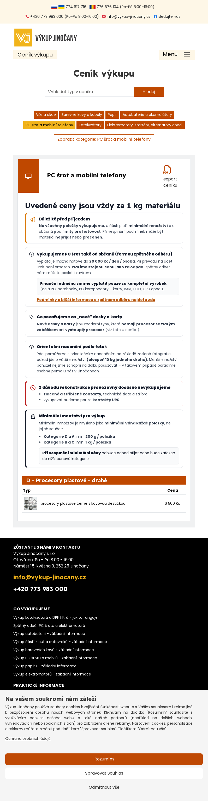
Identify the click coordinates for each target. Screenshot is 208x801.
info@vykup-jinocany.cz (126, 16)
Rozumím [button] (104, 759)
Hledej (148, 92)
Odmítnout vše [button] (104, 787)
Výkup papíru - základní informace (44, 666)
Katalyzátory (90, 125)
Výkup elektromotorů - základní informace (52, 674)
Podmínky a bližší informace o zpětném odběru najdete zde (96, 299)
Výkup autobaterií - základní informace (49, 633)
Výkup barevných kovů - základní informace (53, 649)
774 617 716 (69, 6)
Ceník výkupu (35, 54)
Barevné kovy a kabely (82, 114)
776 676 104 (104, 6)
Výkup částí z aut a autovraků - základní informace (60, 641)
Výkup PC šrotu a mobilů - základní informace (55, 658)
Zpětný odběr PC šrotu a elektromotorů (49, 625)
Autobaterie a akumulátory (147, 114)
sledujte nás (167, 16)
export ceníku (170, 178)
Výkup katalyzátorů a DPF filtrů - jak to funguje (55, 617)
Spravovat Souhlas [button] (104, 773)
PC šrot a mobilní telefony (49, 125)
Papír (112, 114)
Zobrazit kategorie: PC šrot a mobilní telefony (104, 139)
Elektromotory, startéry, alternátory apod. (144, 125)
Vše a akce (46, 114)
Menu (170, 54)
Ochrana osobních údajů (28, 738)
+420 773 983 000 (40, 589)
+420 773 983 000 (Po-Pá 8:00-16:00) (62, 16)
